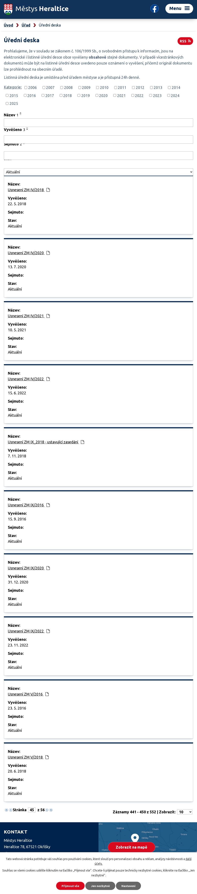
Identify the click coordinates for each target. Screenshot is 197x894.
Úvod (8, 25)
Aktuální (15, 226)
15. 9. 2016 (17, 519)
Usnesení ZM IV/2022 (29, 379)
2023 (157, 95)
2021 (121, 95)
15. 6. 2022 (17, 393)
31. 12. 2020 (18, 582)
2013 (158, 87)
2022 (139, 95)
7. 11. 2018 (17, 456)
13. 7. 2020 (17, 267)
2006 (32, 87)
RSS (185, 41)
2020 (103, 95)
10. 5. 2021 (17, 330)
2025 (14, 103)
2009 (86, 87)
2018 (67, 95)
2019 (85, 95)
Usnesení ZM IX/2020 (29, 568)
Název (11, 115)
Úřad (26, 25)
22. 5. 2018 (17, 204)
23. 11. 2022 (18, 645)
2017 (49, 95)
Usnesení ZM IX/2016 (29, 505)
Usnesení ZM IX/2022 (29, 631)
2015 (14, 95)
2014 (176, 87)
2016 (31, 95)
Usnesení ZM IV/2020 (29, 253)
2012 (140, 87)
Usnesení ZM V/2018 (28, 757)
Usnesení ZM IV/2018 (29, 190)
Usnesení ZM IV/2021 (29, 316)
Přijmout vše (69, 885)
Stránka (20, 810)
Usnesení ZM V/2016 (28, 694)
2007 (50, 87)
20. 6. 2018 (17, 771)
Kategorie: (13, 87)
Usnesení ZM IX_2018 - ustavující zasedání (46, 442)
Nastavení (130, 885)
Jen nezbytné (100, 885)
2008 (68, 87)
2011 (122, 87)
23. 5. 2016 (17, 708)
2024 (175, 95)
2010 (104, 87)
